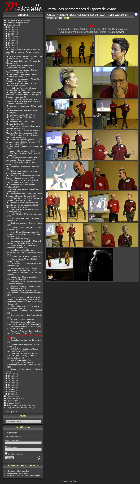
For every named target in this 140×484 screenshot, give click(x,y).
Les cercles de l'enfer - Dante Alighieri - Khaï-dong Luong (22, 269)
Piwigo (75, 481)
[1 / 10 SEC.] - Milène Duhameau (26, 214)
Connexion (12, 433)
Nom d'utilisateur (12, 440)
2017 (10, 47)
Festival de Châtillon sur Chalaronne (26, 146)
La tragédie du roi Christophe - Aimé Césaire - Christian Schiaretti (24, 194)
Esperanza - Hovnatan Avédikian (24, 166)
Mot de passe (11, 447)
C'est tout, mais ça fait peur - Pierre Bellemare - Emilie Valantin (22, 323)
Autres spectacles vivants (18, 405)
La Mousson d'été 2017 (20, 115)
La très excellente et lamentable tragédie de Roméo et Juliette (22, 203)
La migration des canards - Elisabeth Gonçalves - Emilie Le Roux (24, 363)
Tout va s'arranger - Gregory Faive (26, 223)
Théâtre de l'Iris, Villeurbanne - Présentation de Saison (21, 89)
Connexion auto (13, 454)
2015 (10, 376)
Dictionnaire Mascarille (17, 473)
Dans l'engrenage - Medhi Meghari (26, 340)
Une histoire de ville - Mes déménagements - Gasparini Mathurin (24, 251)
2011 (10, 385)
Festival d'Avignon (15, 22)
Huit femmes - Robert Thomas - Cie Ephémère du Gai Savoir (24, 57)
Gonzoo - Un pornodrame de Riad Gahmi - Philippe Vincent (23, 176)
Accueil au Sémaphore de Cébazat (26, 369)
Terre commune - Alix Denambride (26, 315)
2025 (10, 29)
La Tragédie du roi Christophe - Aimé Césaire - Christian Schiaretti (24, 199)
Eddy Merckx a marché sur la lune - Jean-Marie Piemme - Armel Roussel (24, 50)
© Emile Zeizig (116, 31)
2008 (10, 392)
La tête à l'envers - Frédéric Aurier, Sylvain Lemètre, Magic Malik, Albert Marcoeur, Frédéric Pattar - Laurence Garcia (24, 300)
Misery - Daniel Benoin (20, 151)
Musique (10, 403)
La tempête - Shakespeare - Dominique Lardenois (20, 66)
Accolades (14, 144)
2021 (10, 38)
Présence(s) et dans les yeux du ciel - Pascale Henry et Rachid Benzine (25, 291)
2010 (10, 387)
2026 (10, 27)
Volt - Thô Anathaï (19, 360)
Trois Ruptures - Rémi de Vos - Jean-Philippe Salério (21, 84)
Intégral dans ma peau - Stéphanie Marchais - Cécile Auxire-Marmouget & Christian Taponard (23, 94)
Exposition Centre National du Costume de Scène (21, 75)
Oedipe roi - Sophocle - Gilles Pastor (26, 106)
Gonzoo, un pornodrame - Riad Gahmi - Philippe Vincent (22, 181)
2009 (10, 389)
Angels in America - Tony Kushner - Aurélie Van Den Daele (25, 332)
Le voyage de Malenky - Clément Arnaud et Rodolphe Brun (24, 242)
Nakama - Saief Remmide (22, 320)
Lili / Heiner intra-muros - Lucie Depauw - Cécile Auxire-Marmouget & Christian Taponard (23, 101)
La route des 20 (17, 207)
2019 (10, 43)
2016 (10, 374)
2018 (10, 45)
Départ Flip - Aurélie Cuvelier (24, 257)
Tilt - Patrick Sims (19, 238)
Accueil (51, 14)
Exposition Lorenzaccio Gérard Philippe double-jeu (21, 71)
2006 (10, 394)
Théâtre (10, 25)
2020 (10, 40)
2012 (10, 383)
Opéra (9, 401)
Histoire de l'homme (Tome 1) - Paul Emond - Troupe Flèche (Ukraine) (24, 140)
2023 (10, 34)
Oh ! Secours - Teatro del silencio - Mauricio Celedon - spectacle (23, 131)
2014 (10, 378)
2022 (10, 36)
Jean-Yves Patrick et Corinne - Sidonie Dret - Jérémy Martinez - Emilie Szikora (22, 355)
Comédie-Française (16, 20)
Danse (10, 396)
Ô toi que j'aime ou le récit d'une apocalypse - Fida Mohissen (22, 158)
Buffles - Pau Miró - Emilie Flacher (26, 311)
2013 (10, 380)
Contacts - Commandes (18, 471)
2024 (10, 31)
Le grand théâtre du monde (19, 407)
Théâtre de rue (13, 398)
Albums (23, 14)
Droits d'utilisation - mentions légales (24, 475)
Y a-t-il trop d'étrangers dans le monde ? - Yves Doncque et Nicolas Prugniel (23, 234)
